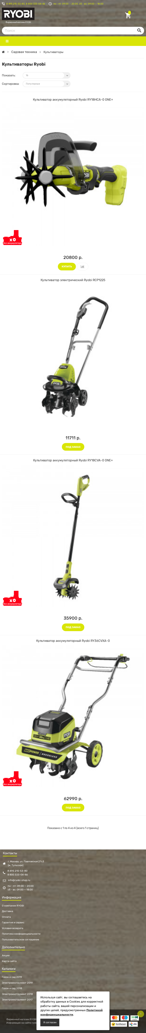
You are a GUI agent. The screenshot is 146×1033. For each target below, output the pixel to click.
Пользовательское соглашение (20, 939)
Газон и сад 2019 (12, 977)
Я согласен (50, 1022)
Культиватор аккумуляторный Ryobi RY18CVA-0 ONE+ (73, 460)
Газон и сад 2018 (12, 988)
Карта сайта (9, 961)
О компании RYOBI (13, 905)
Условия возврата (12, 928)
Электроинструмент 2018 (17, 994)
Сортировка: (10, 84)
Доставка (7, 911)
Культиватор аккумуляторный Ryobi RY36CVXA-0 (73, 641)
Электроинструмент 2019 (17, 982)
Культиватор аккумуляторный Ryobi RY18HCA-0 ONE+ (73, 99)
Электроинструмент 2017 (17, 999)
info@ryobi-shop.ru (16, 880)
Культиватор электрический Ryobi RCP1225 (73, 280)
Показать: (9, 75)
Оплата (6, 917)
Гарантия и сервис (13, 922)
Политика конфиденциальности (21, 933)
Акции (6, 955)
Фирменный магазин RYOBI (18, 16)
